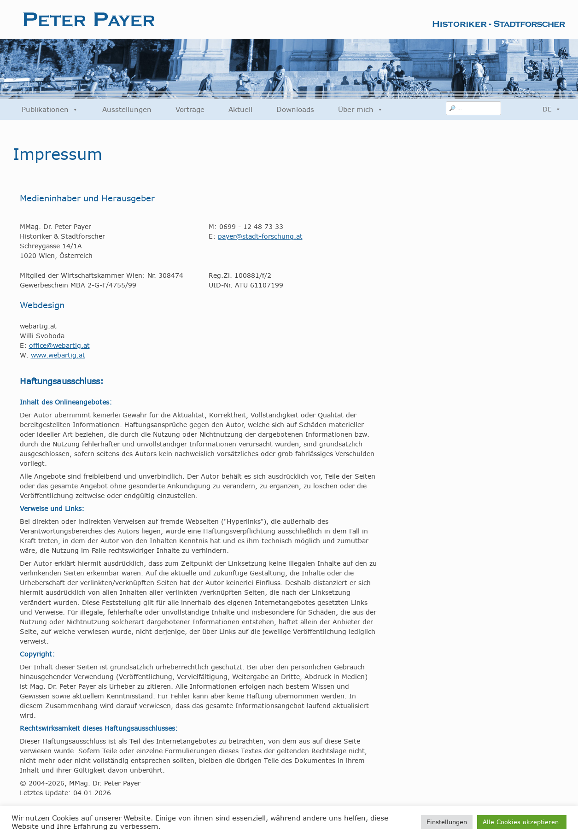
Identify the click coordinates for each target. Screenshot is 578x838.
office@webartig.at (59, 345)
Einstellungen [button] (446, 822)
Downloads (295, 109)
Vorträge (189, 109)
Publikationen (50, 109)
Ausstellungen (127, 109)
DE (552, 109)
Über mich (360, 109)
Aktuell (240, 109)
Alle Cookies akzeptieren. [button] (522, 822)
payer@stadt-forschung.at (260, 236)
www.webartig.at (58, 355)
